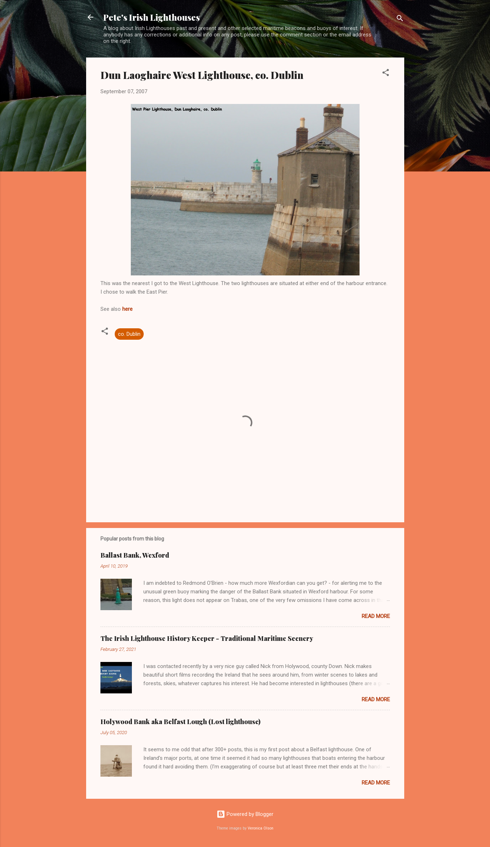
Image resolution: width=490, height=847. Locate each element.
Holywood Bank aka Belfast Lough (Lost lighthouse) (180, 721)
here (127, 309)
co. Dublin (129, 334)
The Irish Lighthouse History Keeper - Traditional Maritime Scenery (206, 638)
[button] (385, 73)
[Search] (400, 19)
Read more (376, 616)
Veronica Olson (260, 828)
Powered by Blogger (245, 814)
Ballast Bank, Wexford (134, 555)
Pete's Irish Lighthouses (151, 17)
